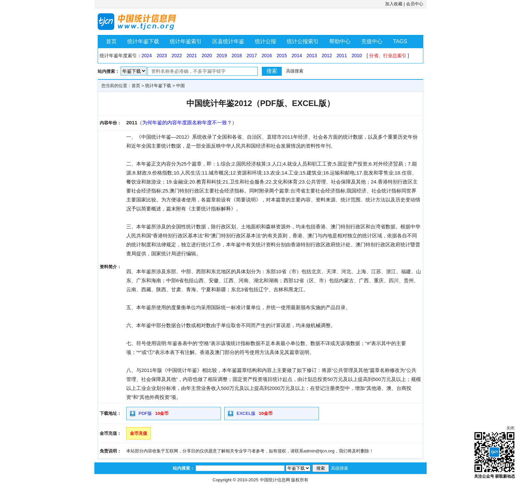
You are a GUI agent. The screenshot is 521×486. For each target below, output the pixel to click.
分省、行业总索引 (387, 55)
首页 (111, 41)
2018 (237, 55)
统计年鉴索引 (186, 41)
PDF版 (145, 413)
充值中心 (371, 41)
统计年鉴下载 (143, 41)
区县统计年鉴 (228, 41)
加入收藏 (393, 3)
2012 (327, 55)
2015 (281, 55)
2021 (191, 55)
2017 (252, 55)
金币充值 (138, 433)
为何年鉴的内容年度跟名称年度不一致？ (187, 122)
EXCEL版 (246, 413)
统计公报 (265, 41)
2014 (297, 55)
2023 (161, 55)
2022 (176, 55)
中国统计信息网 (275, 479)
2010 (357, 55)
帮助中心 (340, 41)
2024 (147, 55)
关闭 (510, 428)
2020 (207, 55)
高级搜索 (294, 70)
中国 (180, 85)
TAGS (400, 41)
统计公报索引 (303, 41)
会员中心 (414, 3)
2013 (312, 55)
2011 (342, 55)
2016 (266, 55)
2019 (222, 55)
